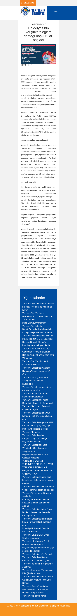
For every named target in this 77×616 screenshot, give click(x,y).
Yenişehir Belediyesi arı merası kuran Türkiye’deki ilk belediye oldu (37, 522)
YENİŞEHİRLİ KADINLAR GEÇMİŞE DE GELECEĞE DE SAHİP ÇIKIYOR (37, 470)
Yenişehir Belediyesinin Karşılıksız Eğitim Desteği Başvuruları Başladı (34, 438)
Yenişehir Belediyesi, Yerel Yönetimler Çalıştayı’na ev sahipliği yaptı (35, 448)
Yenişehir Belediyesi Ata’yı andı (37, 554)
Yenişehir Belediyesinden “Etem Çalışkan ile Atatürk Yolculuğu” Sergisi (37, 579)
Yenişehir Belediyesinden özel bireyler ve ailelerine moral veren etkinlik (37, 480)
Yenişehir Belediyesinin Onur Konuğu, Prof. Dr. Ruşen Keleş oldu (37, 416)
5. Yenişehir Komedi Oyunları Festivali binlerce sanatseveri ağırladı (36, 502)
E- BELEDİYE (27, 3)
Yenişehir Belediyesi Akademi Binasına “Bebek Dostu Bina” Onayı (36, 371)
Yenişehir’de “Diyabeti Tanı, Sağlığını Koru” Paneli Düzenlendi (35, 380)
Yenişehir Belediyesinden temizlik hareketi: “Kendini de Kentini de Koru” (38, 306)
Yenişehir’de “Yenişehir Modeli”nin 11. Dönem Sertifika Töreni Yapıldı (37, 316)
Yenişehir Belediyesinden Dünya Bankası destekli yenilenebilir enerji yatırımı (37, 512)
